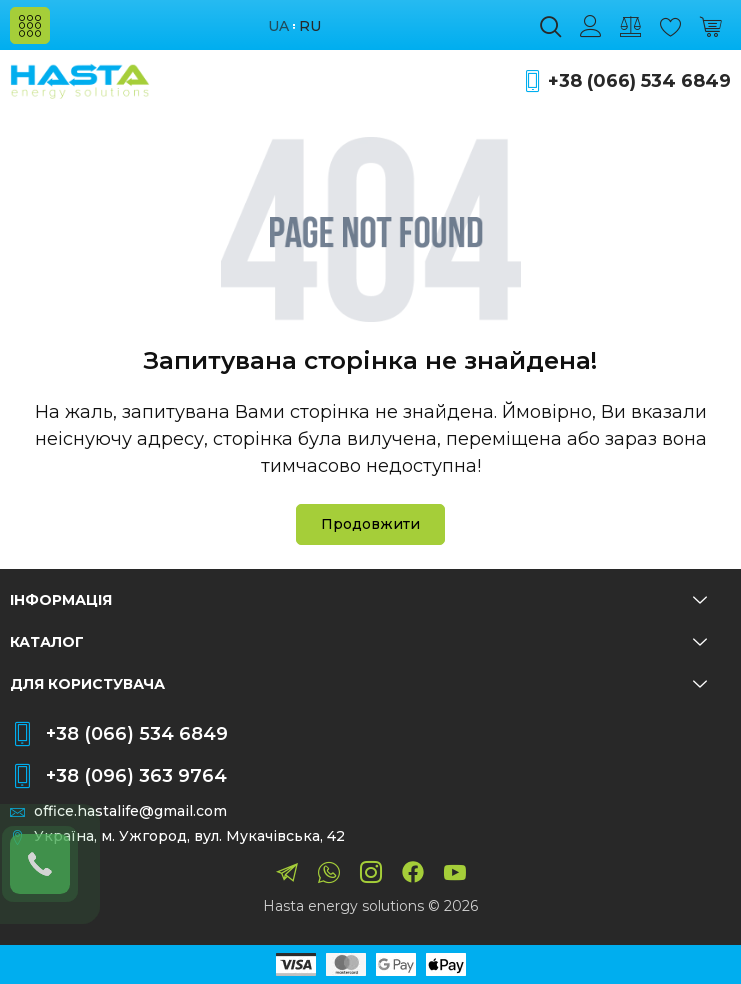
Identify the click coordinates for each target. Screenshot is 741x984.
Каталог (358, 642)
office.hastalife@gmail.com (130, 811)
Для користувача (358, 684)
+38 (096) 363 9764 (136, 776)
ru (310, 26)
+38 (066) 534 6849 (639, 81)
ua (278, 26)
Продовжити (370, 524)
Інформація (358, 600)
